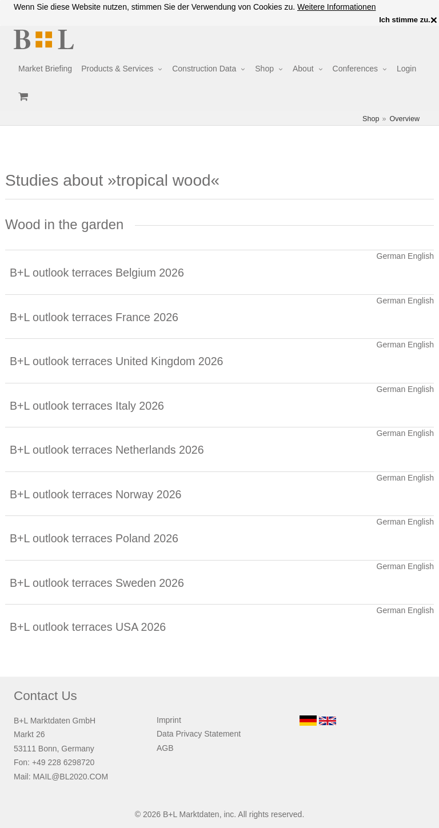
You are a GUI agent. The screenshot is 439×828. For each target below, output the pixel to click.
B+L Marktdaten (191, 814)
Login (406, 68)
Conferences (355, 68)
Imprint (169, 720)
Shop (264, 68)
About (303, 68)
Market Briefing (45, 68)
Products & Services (117, 68)
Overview (405, 119)
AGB (165, 748)
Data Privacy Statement (199, 733)
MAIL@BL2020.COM (70, 776)
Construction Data (204, 68)
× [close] (433, 20)
